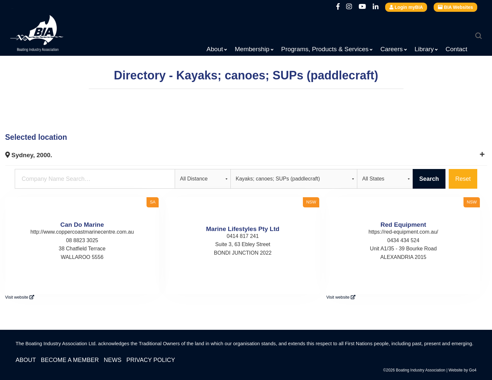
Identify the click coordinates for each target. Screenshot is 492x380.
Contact (456, 49)
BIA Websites (455, 7)
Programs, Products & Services (325, 49)
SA (152, 202)
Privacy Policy (151, 360)
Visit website (19, 297)
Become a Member (70, 360)
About (215, 49)
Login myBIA (406, 7)
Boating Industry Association (52, 34)
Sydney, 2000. (28, 155)
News (113, 360)
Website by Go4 (462, 370)
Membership (252, 49)
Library (424, 49)
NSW (311, 202)
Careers (391, 49)
